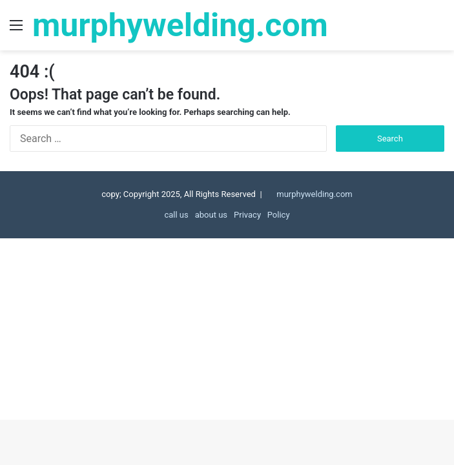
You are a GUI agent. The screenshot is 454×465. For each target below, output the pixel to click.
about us (211, 215)
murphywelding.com (314, 194)
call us (176, 215)
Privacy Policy (261, 215)
